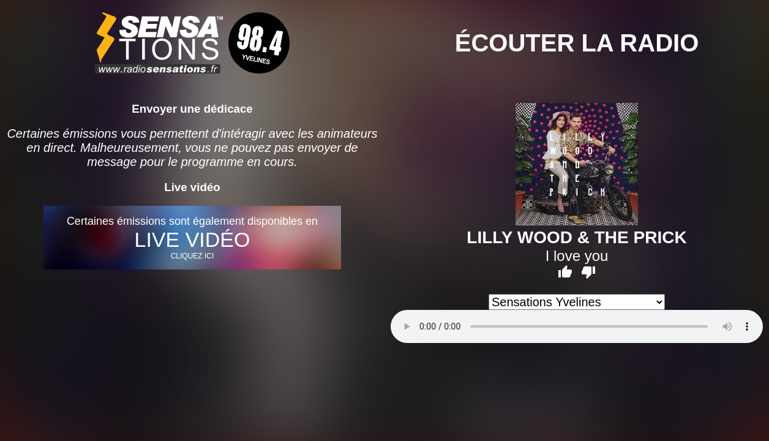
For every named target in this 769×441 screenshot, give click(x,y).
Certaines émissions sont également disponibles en (192, 237)
